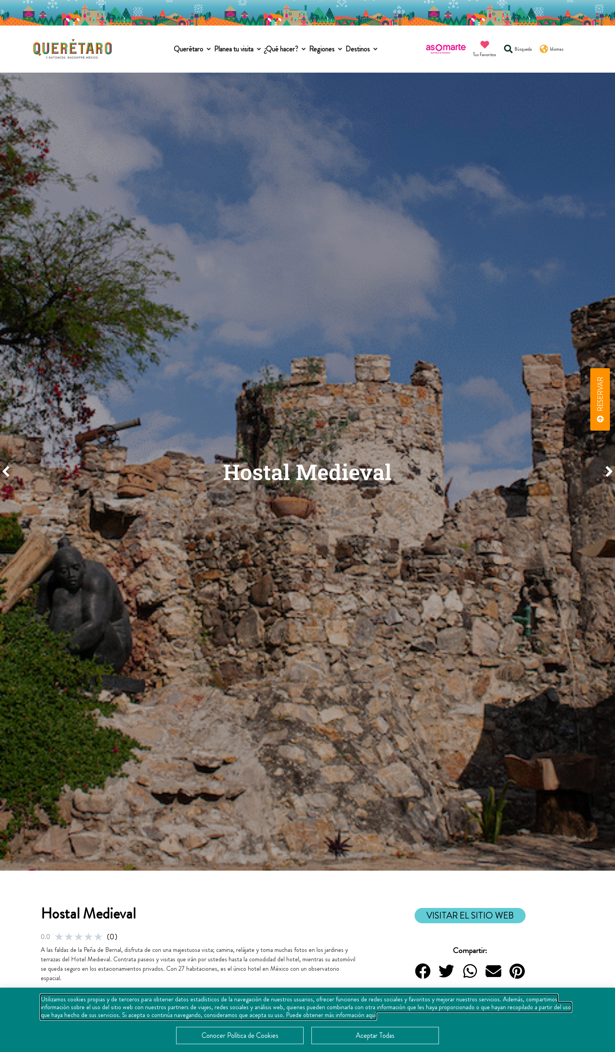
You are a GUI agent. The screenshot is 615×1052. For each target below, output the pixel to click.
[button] (193, 49)
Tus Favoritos (484, 54)
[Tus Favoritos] (484, 44)
